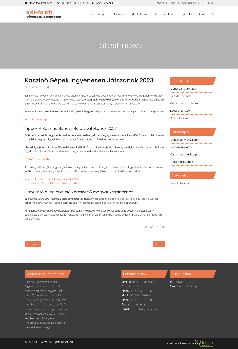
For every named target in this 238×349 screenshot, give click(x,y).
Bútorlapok (117, 14)
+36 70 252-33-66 (70, 2)
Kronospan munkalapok (184, 139)
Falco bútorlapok (180, 96)
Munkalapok (139, 14)
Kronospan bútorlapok (183, 88)
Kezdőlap (98, 14)
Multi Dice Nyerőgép (36, 119)
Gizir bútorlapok (179, 118)
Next (159, 244)
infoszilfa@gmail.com (40, 2)
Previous (33, 244)
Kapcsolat (186, 14)
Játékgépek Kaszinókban (38, 159)
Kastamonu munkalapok (185, 154)
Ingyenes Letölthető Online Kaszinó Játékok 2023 (51, 179)
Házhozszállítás (163, 14)
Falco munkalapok (181, 147)
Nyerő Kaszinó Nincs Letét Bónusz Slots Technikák (52, 183)
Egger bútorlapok (180, 110)
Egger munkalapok (181, 161)
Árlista (202, 14)
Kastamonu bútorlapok (184, 103)
